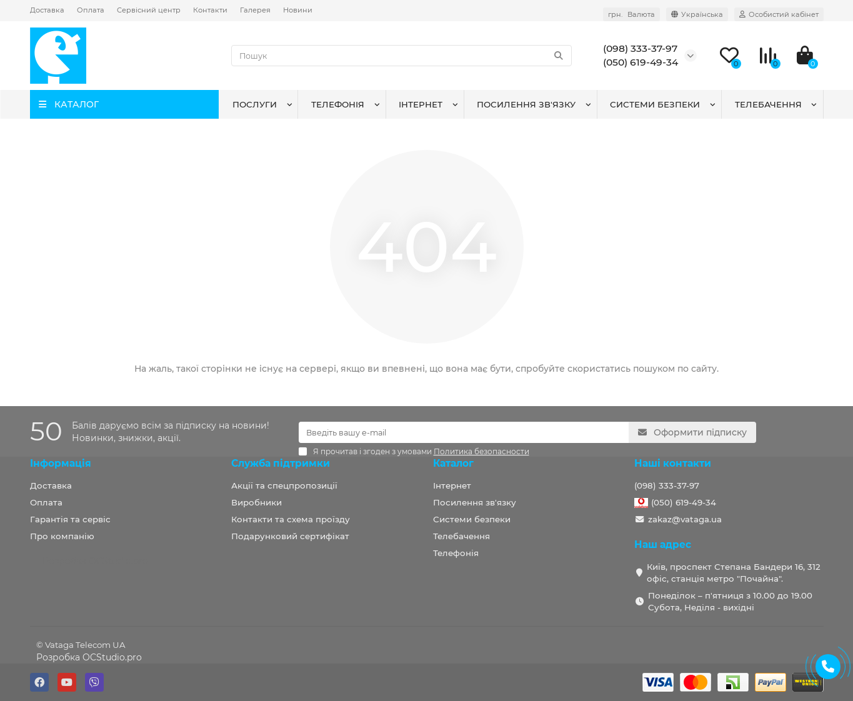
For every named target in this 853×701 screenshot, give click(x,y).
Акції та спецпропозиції (284, 485)
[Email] (464, 432)
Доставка (47, 10)
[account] (779, 14)
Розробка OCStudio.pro (89, 657)
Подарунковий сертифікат (290, 536)
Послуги (254, 104)
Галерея (255, 10)
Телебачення (768, 104)
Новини (297, 10)
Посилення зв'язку (526, 104)
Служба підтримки (280, 463)
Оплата (90, 10)
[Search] (401, 55)
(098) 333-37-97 (666, 485)
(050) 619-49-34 (683, 502)
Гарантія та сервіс (70, 519)
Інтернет (420, 104)
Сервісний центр (149, 10)
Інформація (60, 463)
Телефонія (337, 104)
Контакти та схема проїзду (290, 519)
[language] (697, 14)
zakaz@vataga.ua (685, 519)
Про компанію (62, 536)
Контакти (210, 10)
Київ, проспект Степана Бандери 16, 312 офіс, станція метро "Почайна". (734, 573)
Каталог (453, 463)
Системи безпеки (655, 104)
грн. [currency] (631, 14)
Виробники (256, 502)
